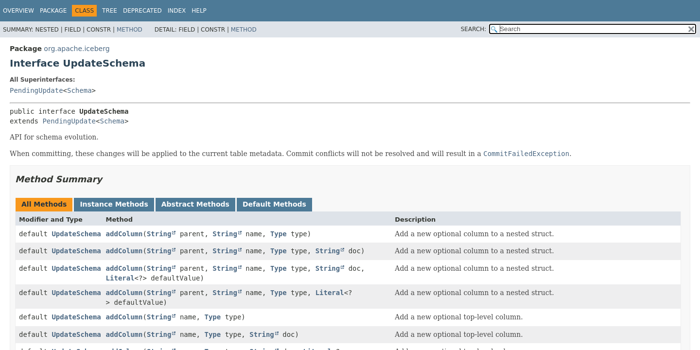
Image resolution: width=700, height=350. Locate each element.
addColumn (124, 234)
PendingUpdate (36, 90)
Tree (109, 10)
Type (278, 234)
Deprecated (142, 10)
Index (177, 10)
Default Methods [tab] (274, 204)
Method (129, 29)
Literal (120, 278)
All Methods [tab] (44, 204)
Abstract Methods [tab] (195, 204)
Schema (79, 90)
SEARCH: (474, 29)
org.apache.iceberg (76, 48)
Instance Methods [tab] (114, 204)
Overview (18, 10)
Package (53, 10)
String (159, 234)
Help (199, 10)
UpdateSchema (76, 234)
